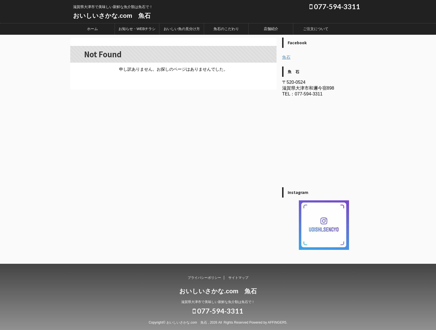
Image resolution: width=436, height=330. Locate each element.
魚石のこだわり (226, 29)
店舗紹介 (271, 29)
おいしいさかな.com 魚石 (112, 15)
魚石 (286, 57)
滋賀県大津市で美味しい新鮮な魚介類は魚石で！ (218, 302)
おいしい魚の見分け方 (182, 29)
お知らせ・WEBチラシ (137, 29)
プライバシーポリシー (204, 278)
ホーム (92, 29)
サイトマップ (238, 278)
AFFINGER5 (277, 322)
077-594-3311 (334, 6)
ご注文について (315, 29)
